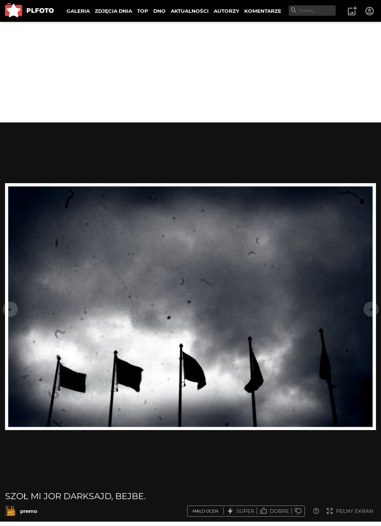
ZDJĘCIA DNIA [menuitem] (113, 11)
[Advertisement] (190, 72)
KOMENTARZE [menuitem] (262, 11)
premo (28, 511)
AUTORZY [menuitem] (226, 11)
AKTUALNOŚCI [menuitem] (190, 11)
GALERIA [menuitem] (78, 11)
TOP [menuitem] (142, 11)
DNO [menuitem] (159, 11)
